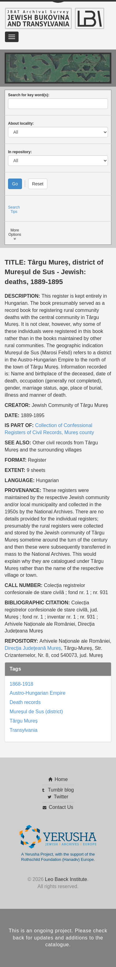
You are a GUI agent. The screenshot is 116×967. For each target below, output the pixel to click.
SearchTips (14, 209)
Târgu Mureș (24, 720)
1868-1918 (21, 684)
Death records (25, 702)
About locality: (21, 123)
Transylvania (23, 730)
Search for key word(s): (28, 95)
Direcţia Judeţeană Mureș (33, 648)
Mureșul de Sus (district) (36, 711)
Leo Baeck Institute (66, 879)
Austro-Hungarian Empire (38, 693)
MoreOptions (14, 234)
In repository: (20, 152)
